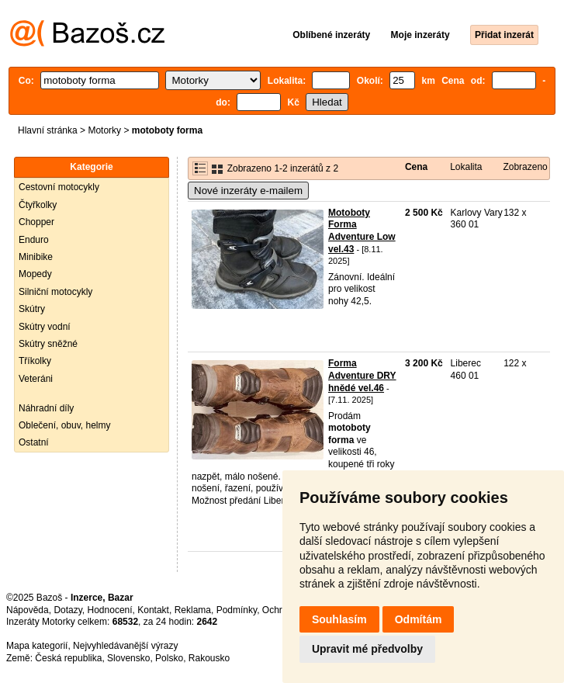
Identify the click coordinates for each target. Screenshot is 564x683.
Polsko (169, 658)
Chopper (36, 222)
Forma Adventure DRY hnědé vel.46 (362, 375)
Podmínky (236, 610)
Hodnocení (110, 610)
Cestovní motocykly (59, 187)
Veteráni (36, 378)
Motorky (104, 130)
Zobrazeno (525, 166)
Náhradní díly (46, 408)
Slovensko (128, 658)
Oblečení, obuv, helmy (65, 425)
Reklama (193, 610)
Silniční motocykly (55, 291)
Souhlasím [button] (339, 619)
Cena (416, 166)
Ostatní (34, 442)
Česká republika (68, 658)
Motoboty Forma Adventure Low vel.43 (362, 231)
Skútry (32, 308)
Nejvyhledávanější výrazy (125, 645)
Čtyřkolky (38, 204)
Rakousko (209, 658)
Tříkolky (35, 360)
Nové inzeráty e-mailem (248, 190)
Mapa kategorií (36, 645)
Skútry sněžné (48, 343)
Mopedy (35, 274)
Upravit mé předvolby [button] (367, 649)
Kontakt (153, 610)
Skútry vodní (45, 326)
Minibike (36, 256)
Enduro (34, 239)
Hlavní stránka (48, 130)
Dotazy (67, 610)
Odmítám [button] (418, 619)
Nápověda (27, 610)
